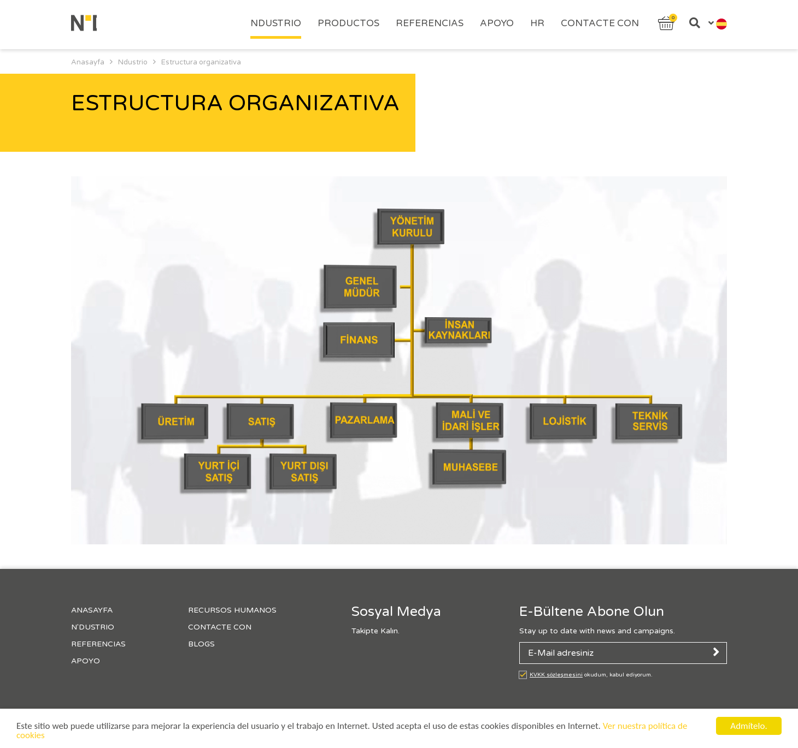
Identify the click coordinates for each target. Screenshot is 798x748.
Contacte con (600, 23)
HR (537, 23)
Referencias (429, 23)
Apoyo (497, 23)
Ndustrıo (275, 23)
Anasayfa (92, 610)
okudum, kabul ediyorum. (591, 675)
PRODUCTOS (348, 23)
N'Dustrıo (92, 627)
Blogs (201, 644)
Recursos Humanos (232, 610)
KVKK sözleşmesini (556, 675)
